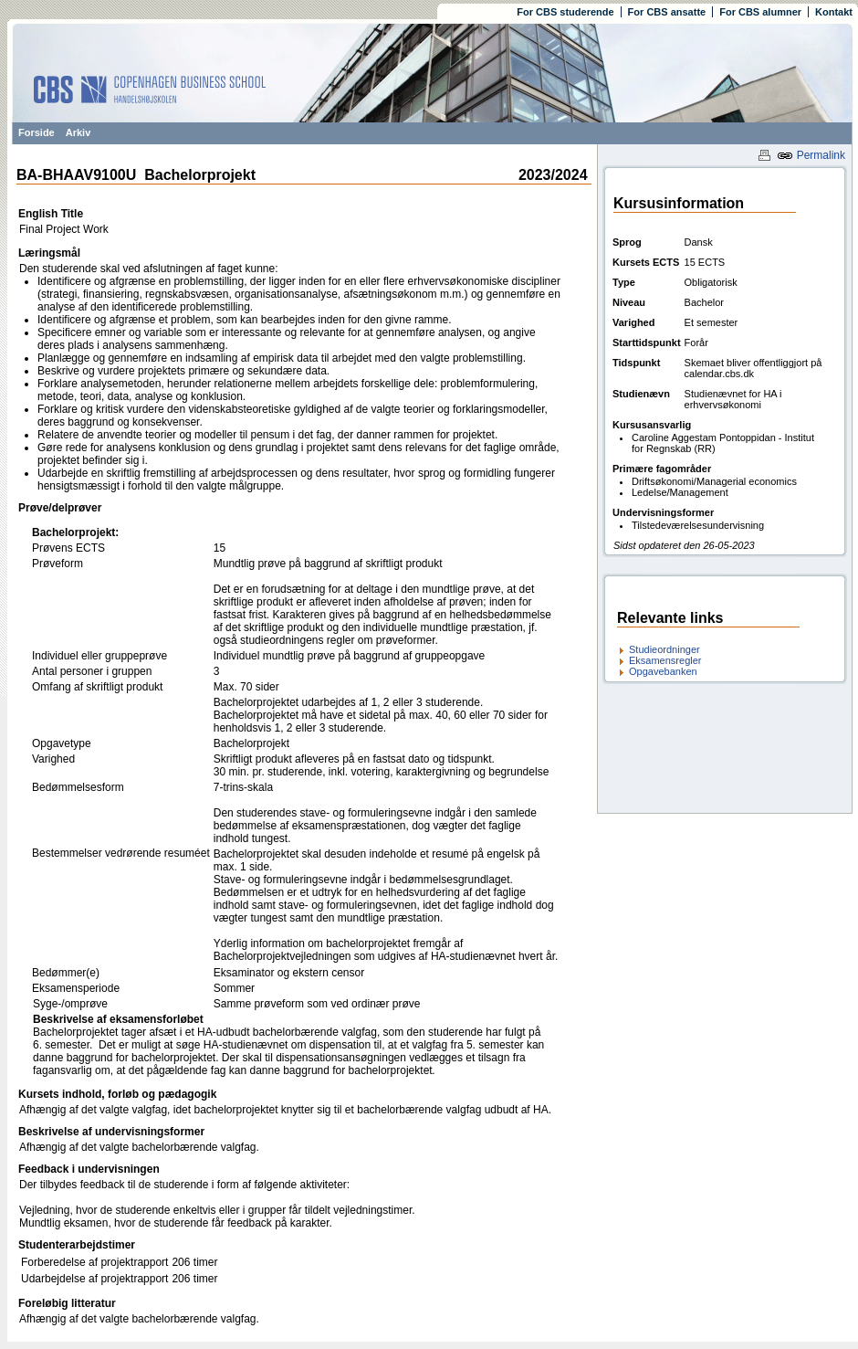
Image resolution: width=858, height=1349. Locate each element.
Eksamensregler (665, 660)
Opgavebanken (663, 671)
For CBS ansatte (667, 11)
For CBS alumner (760, 11)
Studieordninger (664, 649)
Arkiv (78, 132)
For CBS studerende (565, 11)
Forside (36, 132)
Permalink (811, 155)
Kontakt (834, 11)
